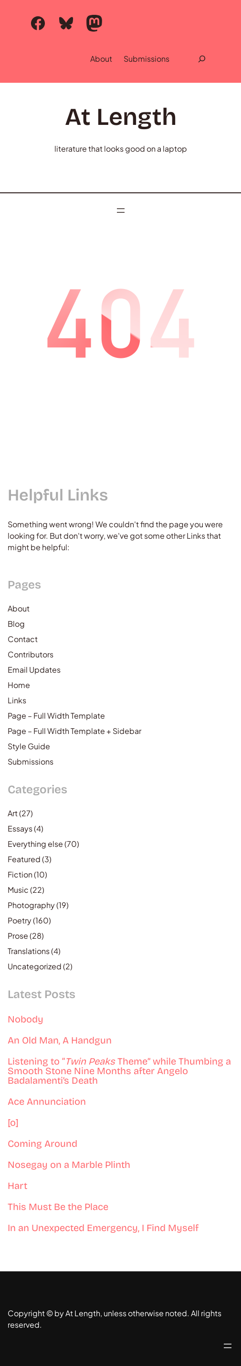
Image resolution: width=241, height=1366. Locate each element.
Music (18, 890)
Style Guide (29, 746)
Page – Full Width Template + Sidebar (74, 731)
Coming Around (42, 1143)
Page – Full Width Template (56, 716)
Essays (20, 828)
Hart (17, 1185)
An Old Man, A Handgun (60, 1040)
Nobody (25, 1019)
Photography (31, 905)
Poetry (19, 920)
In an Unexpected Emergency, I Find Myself (103, 1228)
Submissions (146, 59)
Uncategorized (35, 966)
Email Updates (34, 670)
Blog (16, 624)
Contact (23, 639)
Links (17, 700)
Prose (18, 936)
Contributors (30, 654)
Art (13, 813)
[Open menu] (120, 210)
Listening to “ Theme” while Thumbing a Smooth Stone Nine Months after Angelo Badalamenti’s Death (119, 1070)
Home (19, 685)
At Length (121, 117)
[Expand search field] (202, 58)
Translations (29, 951)
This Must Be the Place (58, 1206)
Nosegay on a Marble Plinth (69, 1164)
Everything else (35, 844)
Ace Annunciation (47, 1101)
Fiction (20, 874)
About (101, 59)
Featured (24, 859)
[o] (13, 1122)
